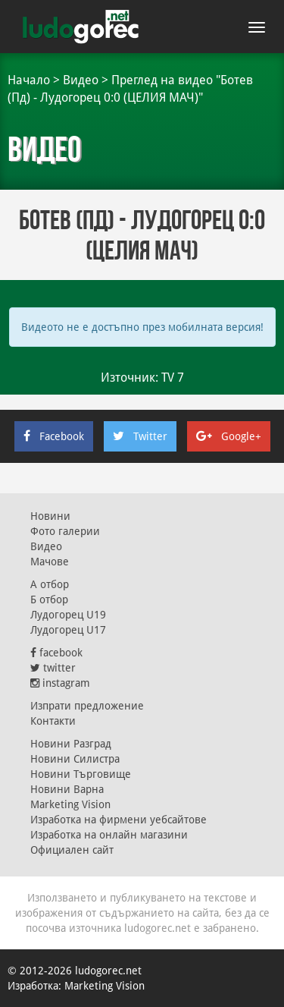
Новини (50, 516)
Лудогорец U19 (68, 615)
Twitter (140, 436)
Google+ (228, 436)
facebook (56, 653)
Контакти (53, 721)
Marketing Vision (70, 804)
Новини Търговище (80, 774)
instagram (60, 683)
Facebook (53, 436)
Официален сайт (72, 850)
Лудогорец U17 (68, 630)
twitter (53, 668)
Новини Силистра (75, 759)
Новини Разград (70, 744)
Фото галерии (65, 531)
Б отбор (49, 599)
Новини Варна (67, 789)
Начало (29, 80)
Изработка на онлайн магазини (109, 835)
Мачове (49, 561)
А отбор (49, 584)
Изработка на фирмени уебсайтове (118, 819)
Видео (80, 80)
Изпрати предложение (87, 706)
